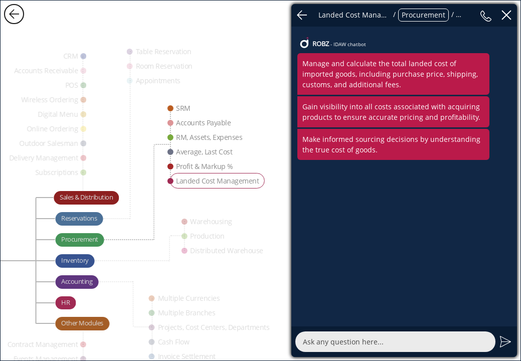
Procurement (423, 15)
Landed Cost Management (354, 15)
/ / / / (393, 15)
